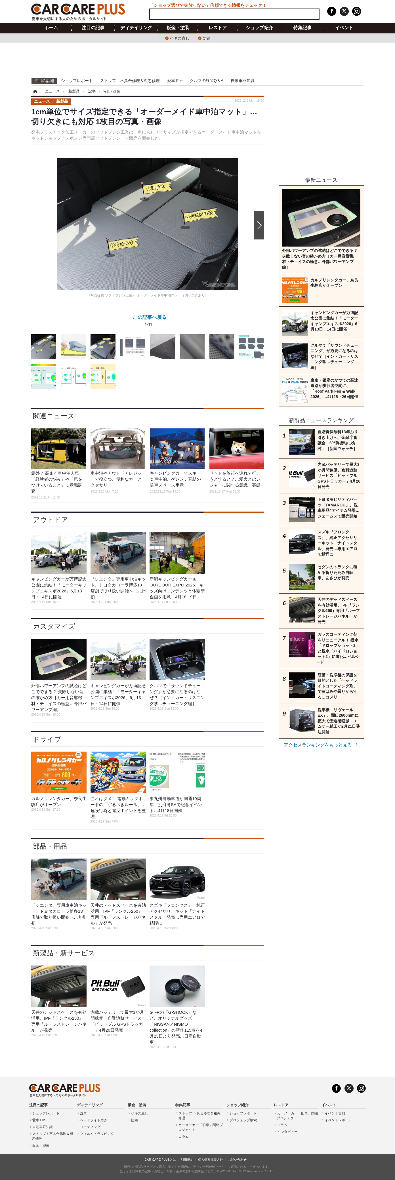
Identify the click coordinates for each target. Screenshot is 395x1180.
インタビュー (287, 1132)
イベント (344, 28)
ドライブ (47, 739)
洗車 (83, 1113)
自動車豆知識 (243, 80)
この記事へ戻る (150, 322)
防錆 (207, 38)
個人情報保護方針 (210, 1159)
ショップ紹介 (259, 28)
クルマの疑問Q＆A (206, 80)
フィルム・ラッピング (97, 1134)
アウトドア (50, 519)
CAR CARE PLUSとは (160, 1159)
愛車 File (174, 80)
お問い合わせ (237, 1159)
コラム (183, 1137)
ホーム (51, 28)
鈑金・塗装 (178, 28)
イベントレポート (338, 1120)
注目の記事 (93, 28)
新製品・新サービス (64, 953)
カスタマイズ (54, 626)
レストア (218, 28)
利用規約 (187, 1159)
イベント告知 (335, 1113)
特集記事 (302, 28)
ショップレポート (77, 80)
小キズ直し (180, 38)
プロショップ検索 (243, 1120)
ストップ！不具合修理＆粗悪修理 (130, 80)
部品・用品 (50, 846)
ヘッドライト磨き (93, 1120)
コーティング (90, 1127)
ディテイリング (136, 28)
